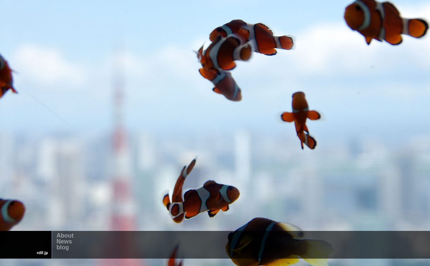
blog (62, 247)
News (64, 242)
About (64, 236)
